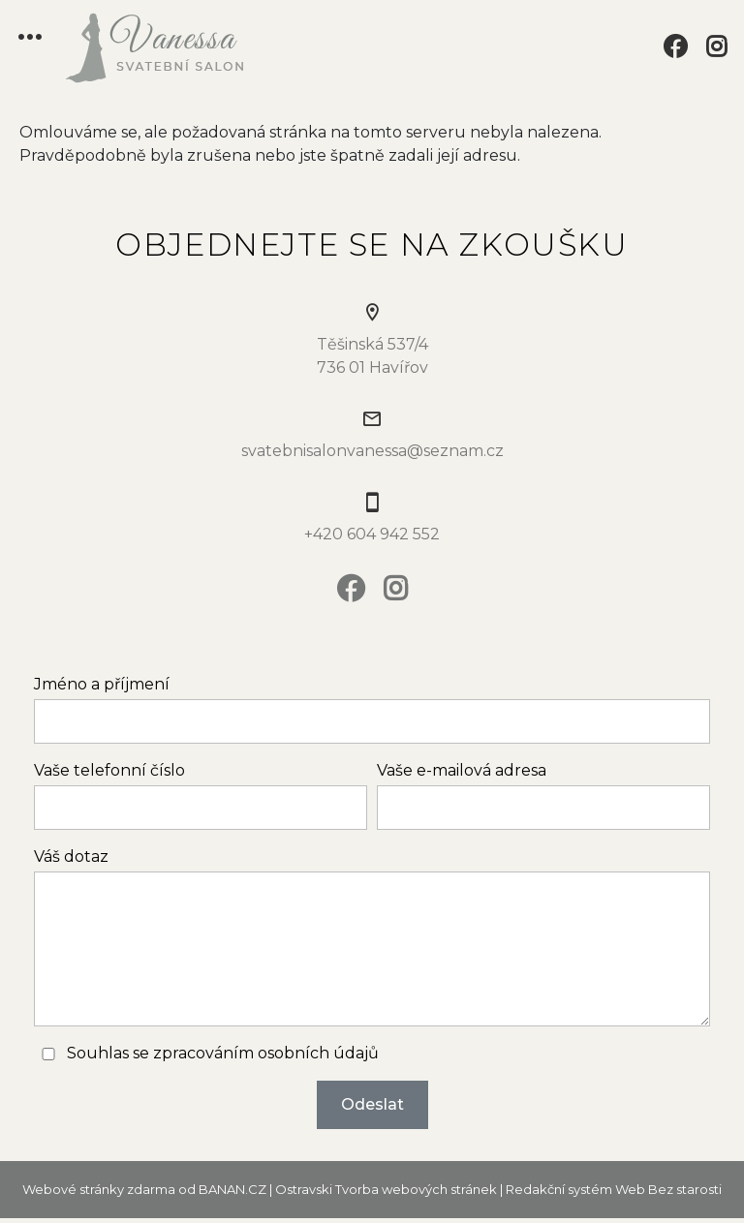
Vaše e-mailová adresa (461, 770)
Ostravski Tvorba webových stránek (386, 1189)
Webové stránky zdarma (98, 1189)
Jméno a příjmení (102, 684)
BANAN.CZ (232, 1189)
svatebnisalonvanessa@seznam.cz (372, 451)
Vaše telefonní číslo (109, 770)
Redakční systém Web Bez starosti (614, 1189)
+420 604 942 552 (372, 534)
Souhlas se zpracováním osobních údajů (223, 1053)
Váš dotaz (71, 856)
